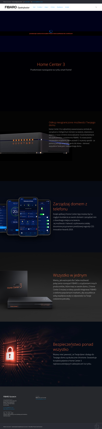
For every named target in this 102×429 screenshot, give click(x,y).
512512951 (27, 1)
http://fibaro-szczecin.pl (8, 409)
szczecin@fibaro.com (37, 1)
